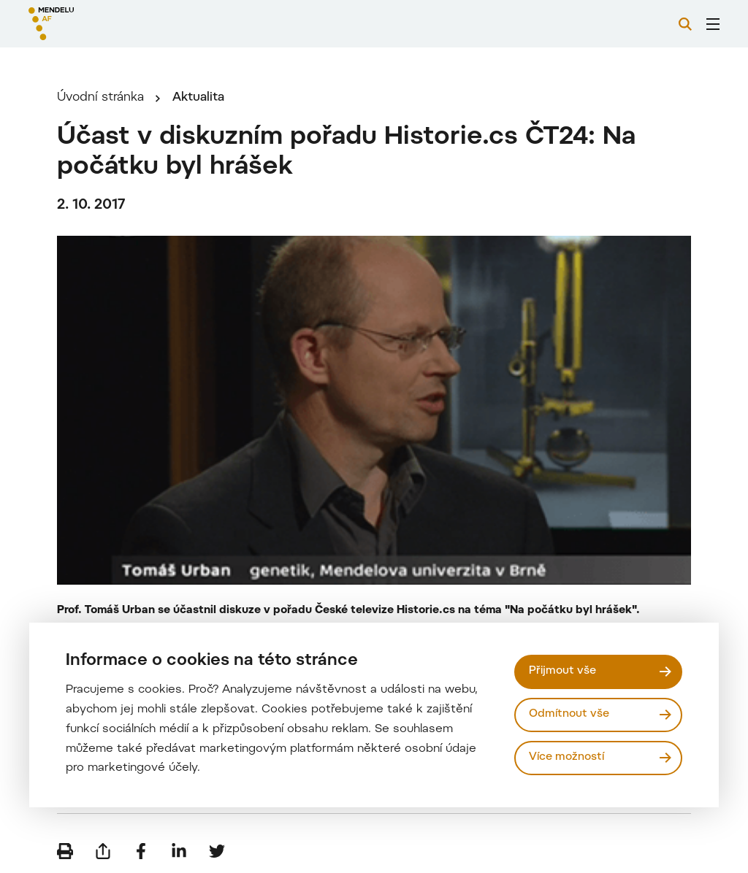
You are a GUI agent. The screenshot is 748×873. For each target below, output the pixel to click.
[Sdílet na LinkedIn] (179, 851)
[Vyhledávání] (685, 24)
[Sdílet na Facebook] (141, 851)
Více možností (566, 757)
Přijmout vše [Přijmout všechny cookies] (562, 671)
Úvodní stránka (100, 98)
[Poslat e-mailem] (103, 851)
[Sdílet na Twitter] (217, 851)
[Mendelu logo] (108, 23)
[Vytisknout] (65, 851)
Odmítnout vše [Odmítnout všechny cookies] (569, 714)
